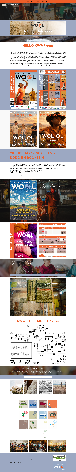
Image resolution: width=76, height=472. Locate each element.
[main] (38, 45)
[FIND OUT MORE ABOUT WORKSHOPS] (38, 275)
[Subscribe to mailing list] (38, 377)
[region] (38, 1)
